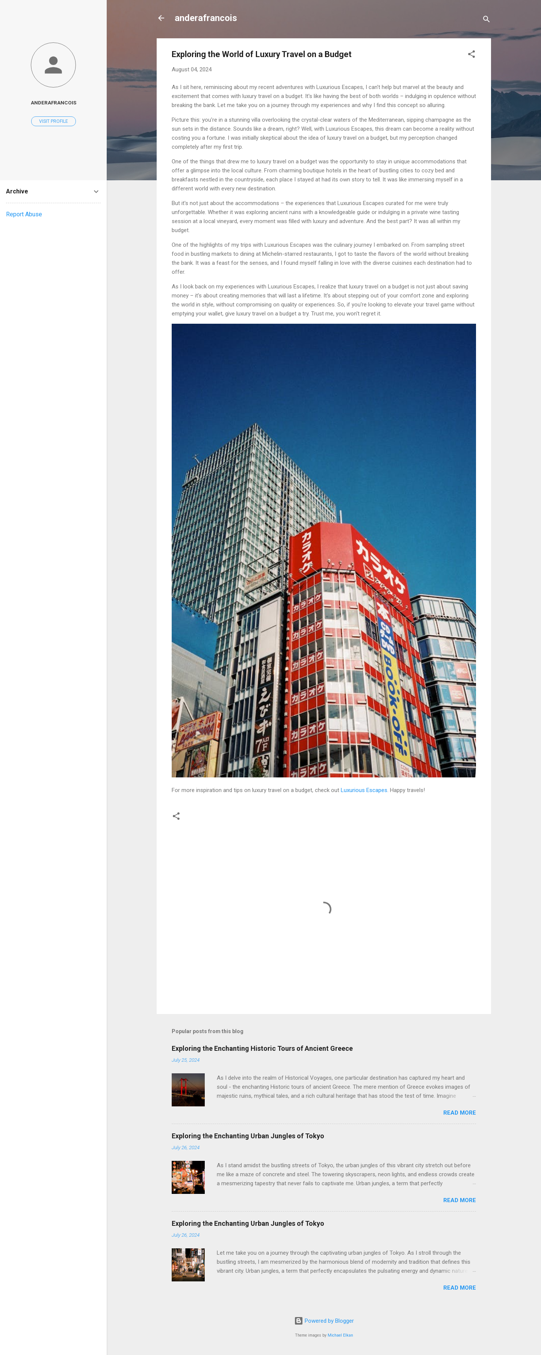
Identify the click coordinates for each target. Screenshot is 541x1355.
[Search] (486, 20)
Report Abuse (24, 214)
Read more (459, 1112)
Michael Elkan (340, 1335)
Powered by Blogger (324, 1320)
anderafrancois (206, 18)
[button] (471, 55)
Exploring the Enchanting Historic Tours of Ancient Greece (262, 1048)
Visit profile (53, 121)
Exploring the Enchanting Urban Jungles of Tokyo (248, 1136)
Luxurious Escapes (364, 790)
